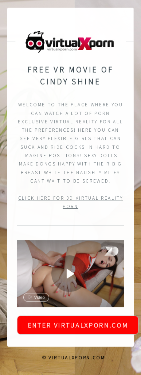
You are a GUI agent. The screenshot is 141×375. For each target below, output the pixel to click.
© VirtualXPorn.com (73, 358)
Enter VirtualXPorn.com (77, 326)
